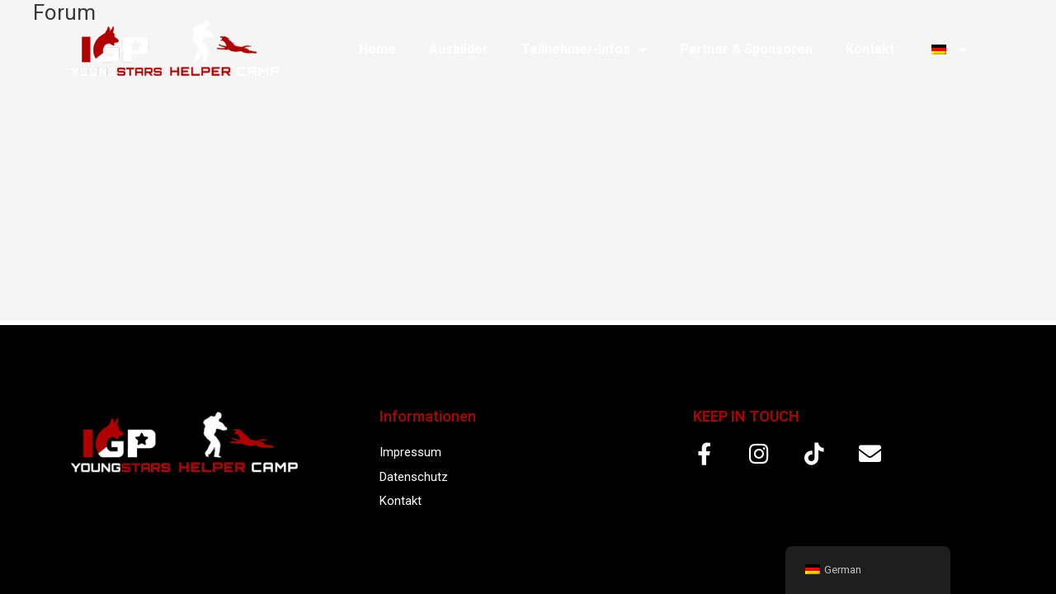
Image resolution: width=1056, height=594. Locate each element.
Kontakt (870, 49)
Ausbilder (458, 49)
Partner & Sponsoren (746, 49)
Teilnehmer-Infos (584, 49)
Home (377, 49)
